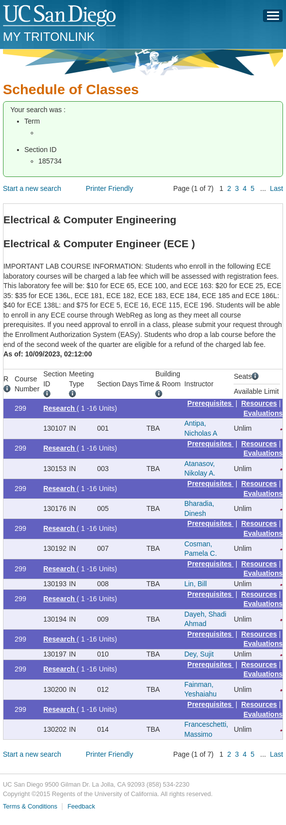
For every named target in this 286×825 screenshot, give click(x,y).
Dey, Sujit (199, 654)
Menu (273, 18)
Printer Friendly (109, 188)
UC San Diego (60, 16)
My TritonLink (49, 36)
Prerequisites (210, 403)
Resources (259, 403)
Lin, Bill (195, 584)
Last (276, 188)
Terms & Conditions (30, 806)
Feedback (81, 806)
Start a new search (32, 188)
